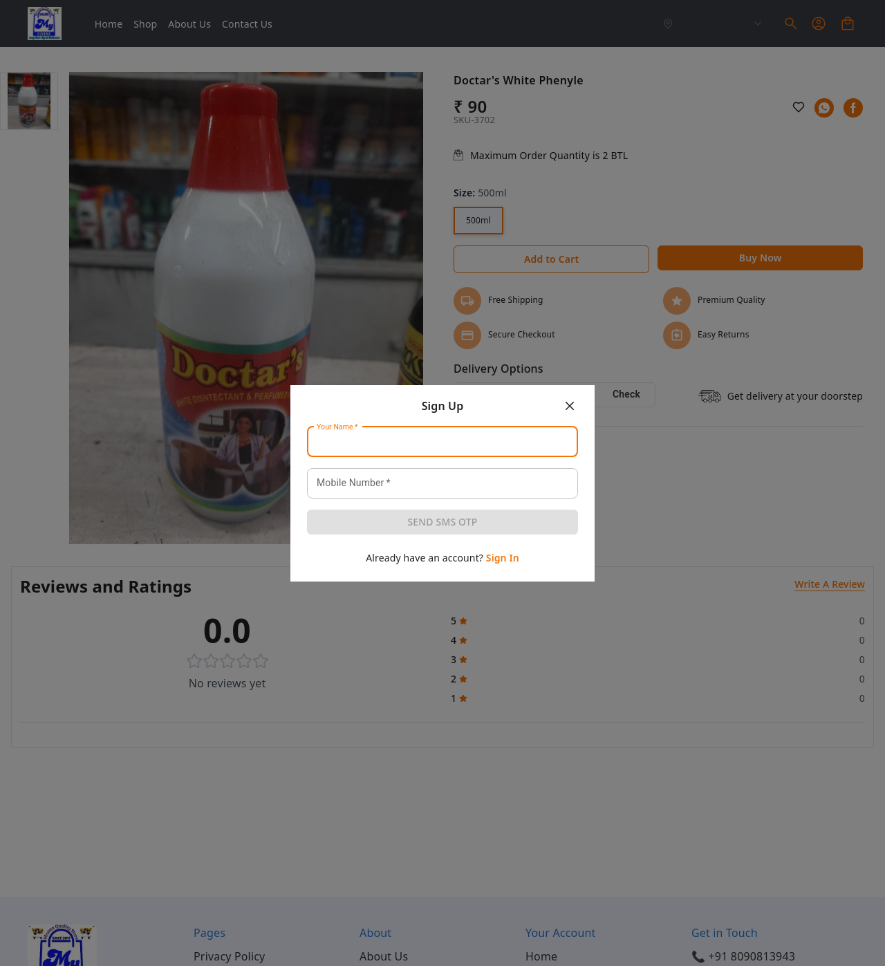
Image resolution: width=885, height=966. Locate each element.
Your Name (337, 426)
